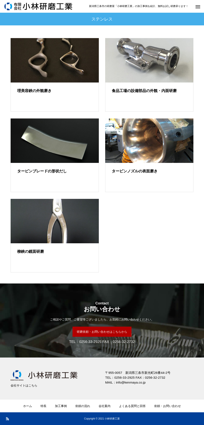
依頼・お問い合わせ (167, 406)
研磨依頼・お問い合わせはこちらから (102, 331)
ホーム (27, 406)
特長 (43, 406)
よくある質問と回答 (132, 406)
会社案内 (104, 406)
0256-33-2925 (90, 342)
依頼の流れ (82, 406)
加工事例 (61, 406)
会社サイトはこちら (24, 385)
